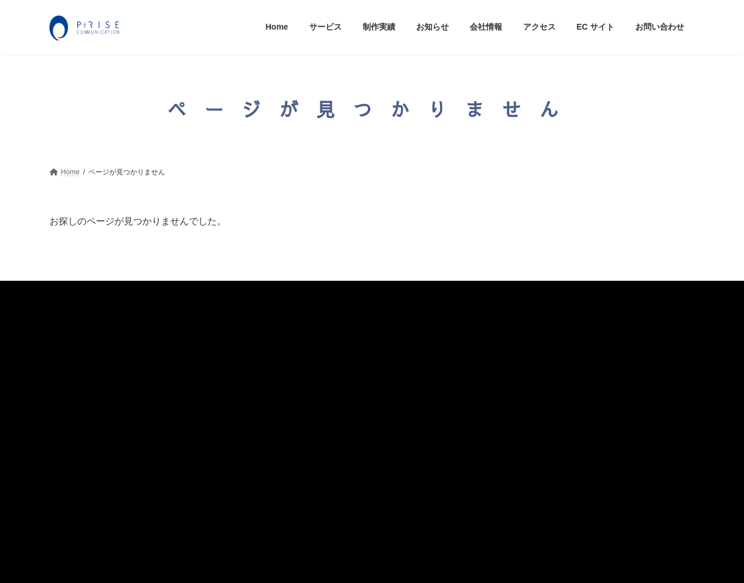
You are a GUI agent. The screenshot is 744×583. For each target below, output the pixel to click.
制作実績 (74, 366)
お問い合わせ (82, 483)
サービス (74, 343)
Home (69, 321)
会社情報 (74, 412)
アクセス (74, 436)
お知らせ (74, 389)
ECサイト (76, 459)
